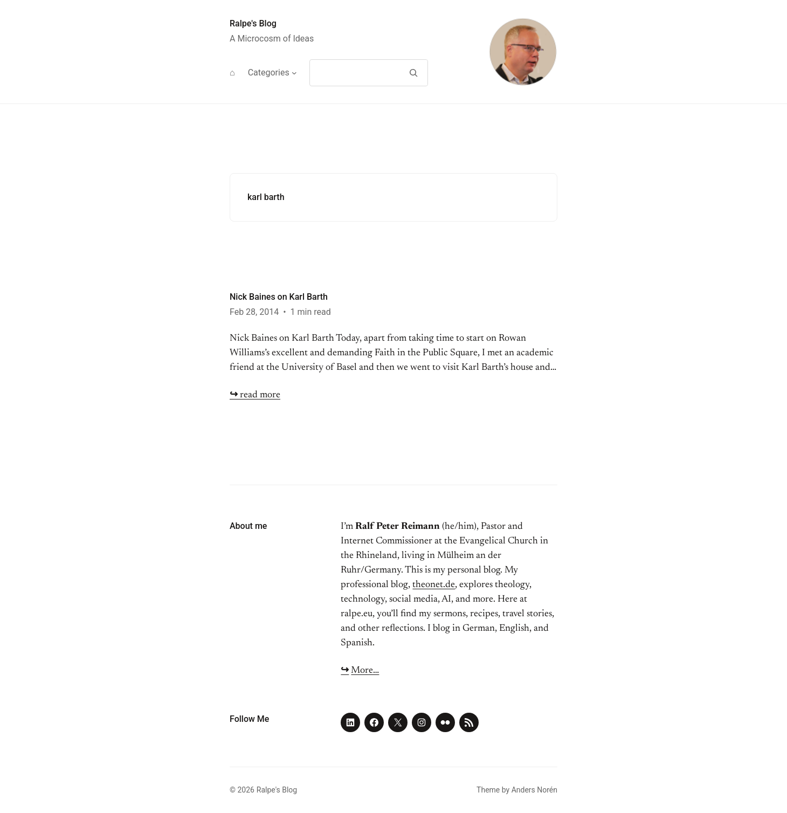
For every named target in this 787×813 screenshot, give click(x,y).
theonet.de (433, 585)
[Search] (413, 73)
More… (365, 671)
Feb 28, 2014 (254, 312)
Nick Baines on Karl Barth (279, 297)
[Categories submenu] (294, 72)
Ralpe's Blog (253, 23)
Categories (268, 72)
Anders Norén (534, 790)
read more (255, 395)
